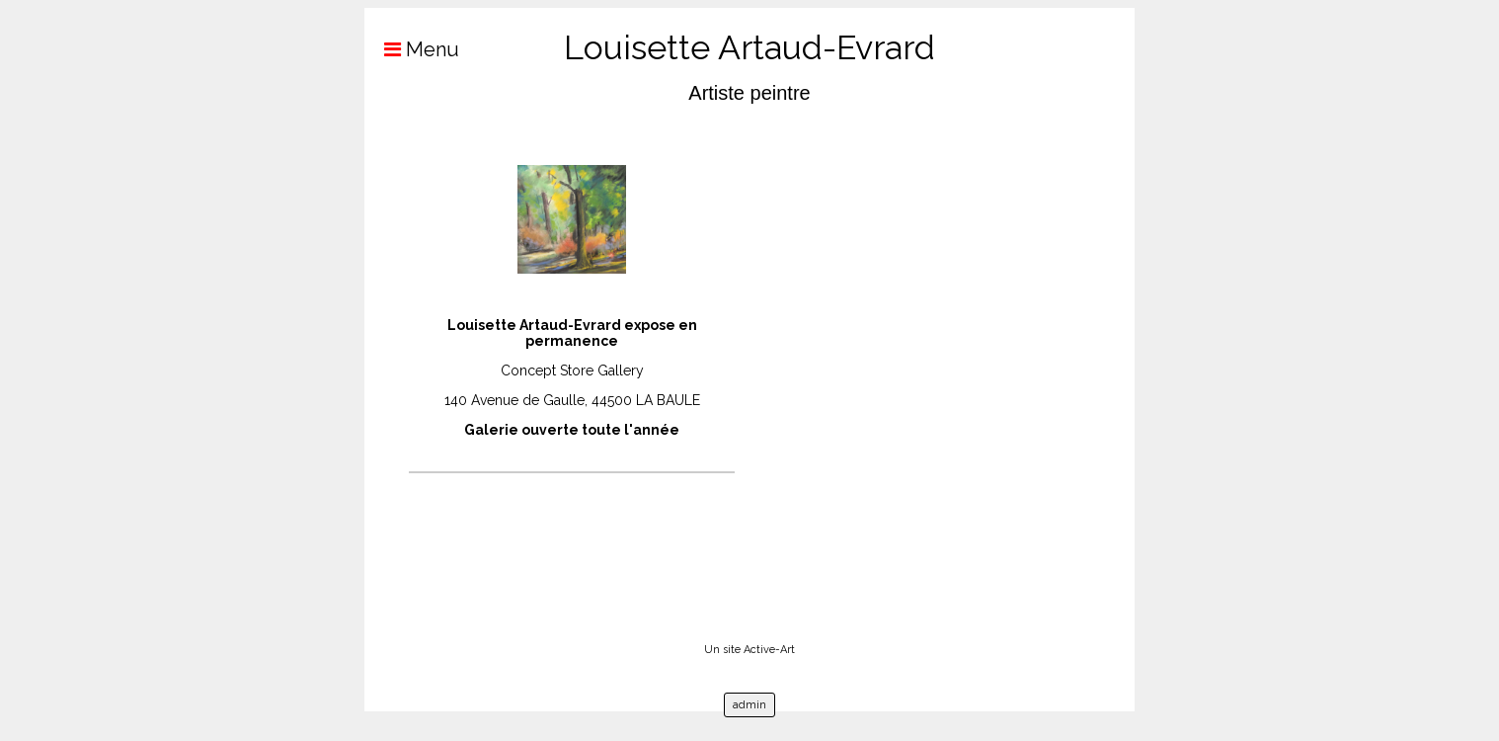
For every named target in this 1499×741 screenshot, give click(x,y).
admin (749, 705)
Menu (411, 49)
